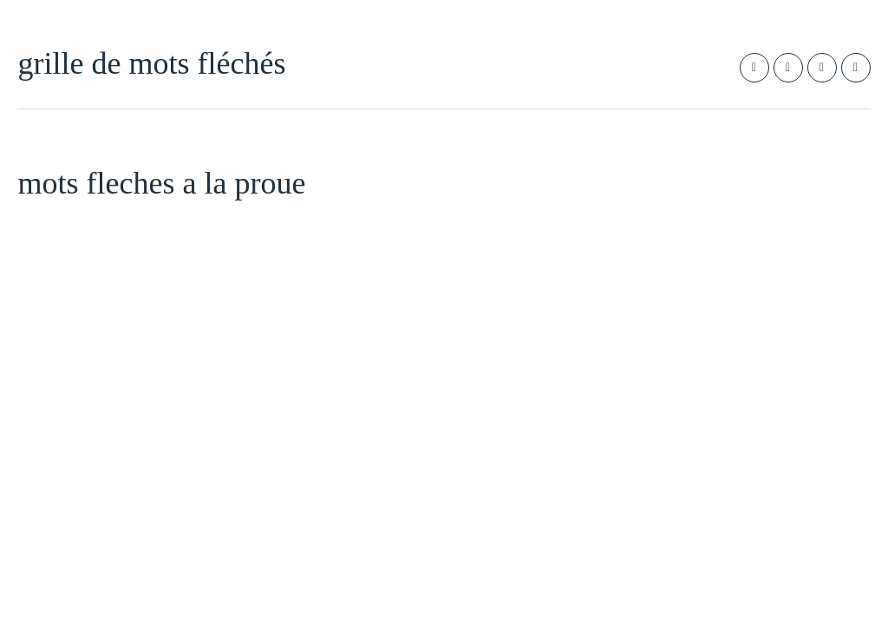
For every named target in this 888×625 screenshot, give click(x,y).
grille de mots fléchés (151, 63)
